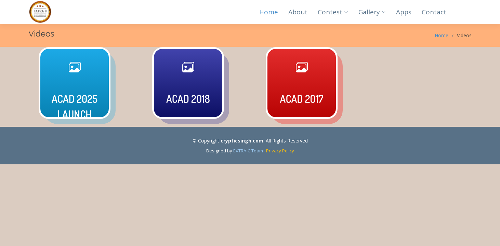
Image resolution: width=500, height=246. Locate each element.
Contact (434, 12)
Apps (403, 12)
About (297, 12)
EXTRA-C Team (248, 151)
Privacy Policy (278, 151)
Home (268, 12)
